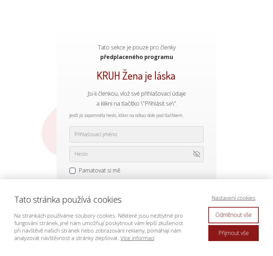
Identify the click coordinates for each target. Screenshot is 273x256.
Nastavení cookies (234, 197)
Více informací (137, 237)
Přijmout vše (233, 233)
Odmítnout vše (233, 215)
